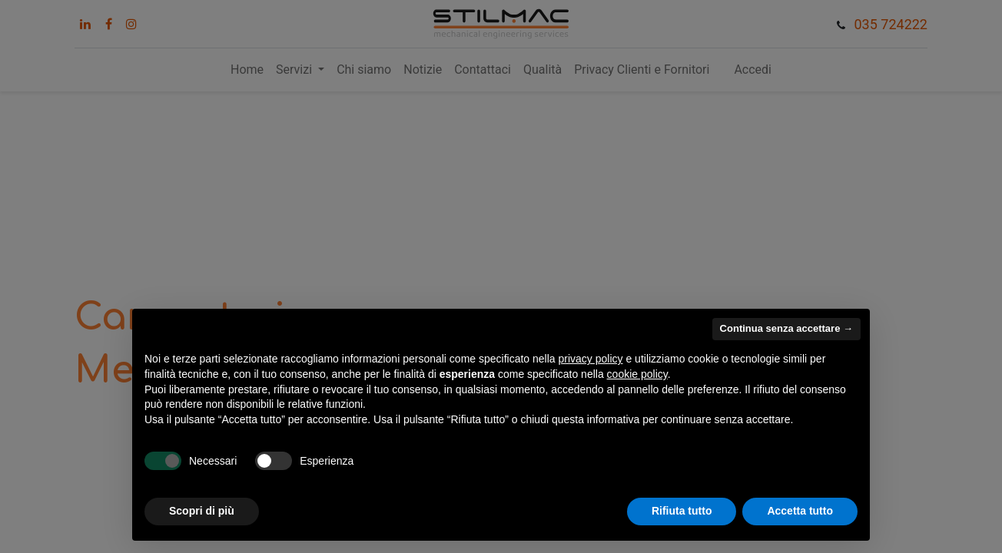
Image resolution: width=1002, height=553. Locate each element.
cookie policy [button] (637, 374)
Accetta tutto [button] (800, 511)
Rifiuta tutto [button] (682, 511)
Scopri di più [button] (201, 511)
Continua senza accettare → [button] (786, 328)
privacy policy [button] (591, 359)
